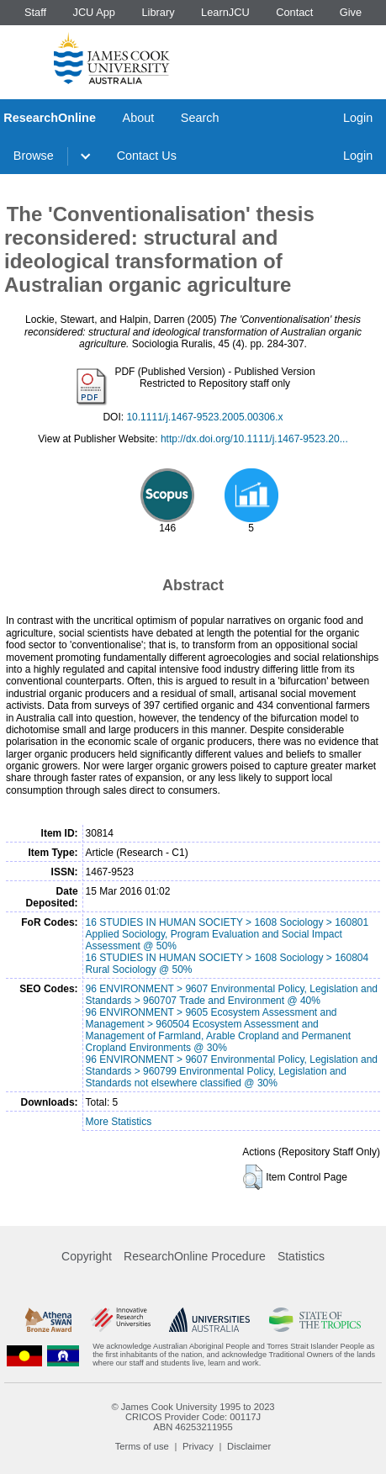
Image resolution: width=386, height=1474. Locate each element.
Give (351, 12)
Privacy (198, 1446)
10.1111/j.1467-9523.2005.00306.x (204, 417)
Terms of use (142, 1446)
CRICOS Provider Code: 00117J (193, 1417)
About (139, 117)
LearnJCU (225, 12)
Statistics (301, 1256)
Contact (294, 12)
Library (157, 12)
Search (200, 117)
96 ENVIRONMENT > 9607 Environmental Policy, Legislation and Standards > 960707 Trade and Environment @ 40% (232, 994)
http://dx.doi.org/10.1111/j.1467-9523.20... (254, 439)
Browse (33, 155)
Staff (35, 12)
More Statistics (119, 1122)
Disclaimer (249, 1446)
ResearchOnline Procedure (195, 1256)
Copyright (86, 1256)
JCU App (93, 12)
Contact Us (147, 155)
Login (358, 117)
